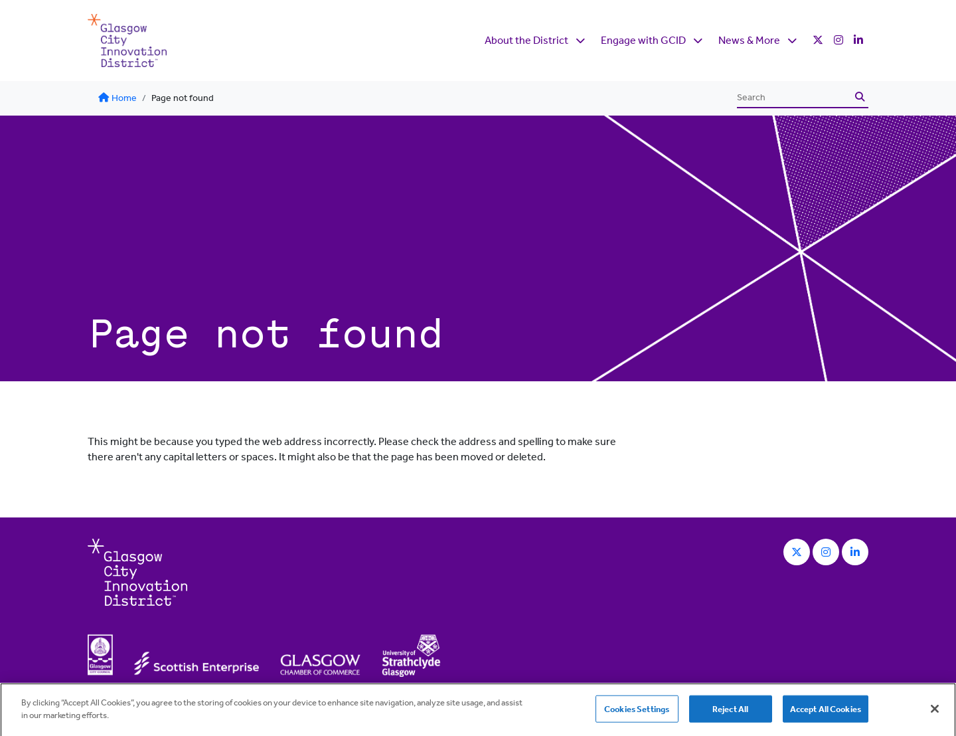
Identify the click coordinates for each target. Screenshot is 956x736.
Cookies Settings (636, 712)
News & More (749, 40)
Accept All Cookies (825, 712)
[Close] (934, 712)
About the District (526, 40)
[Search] (794, 97)
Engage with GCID (643, 40)
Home (117, 98)
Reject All (730, 712)
